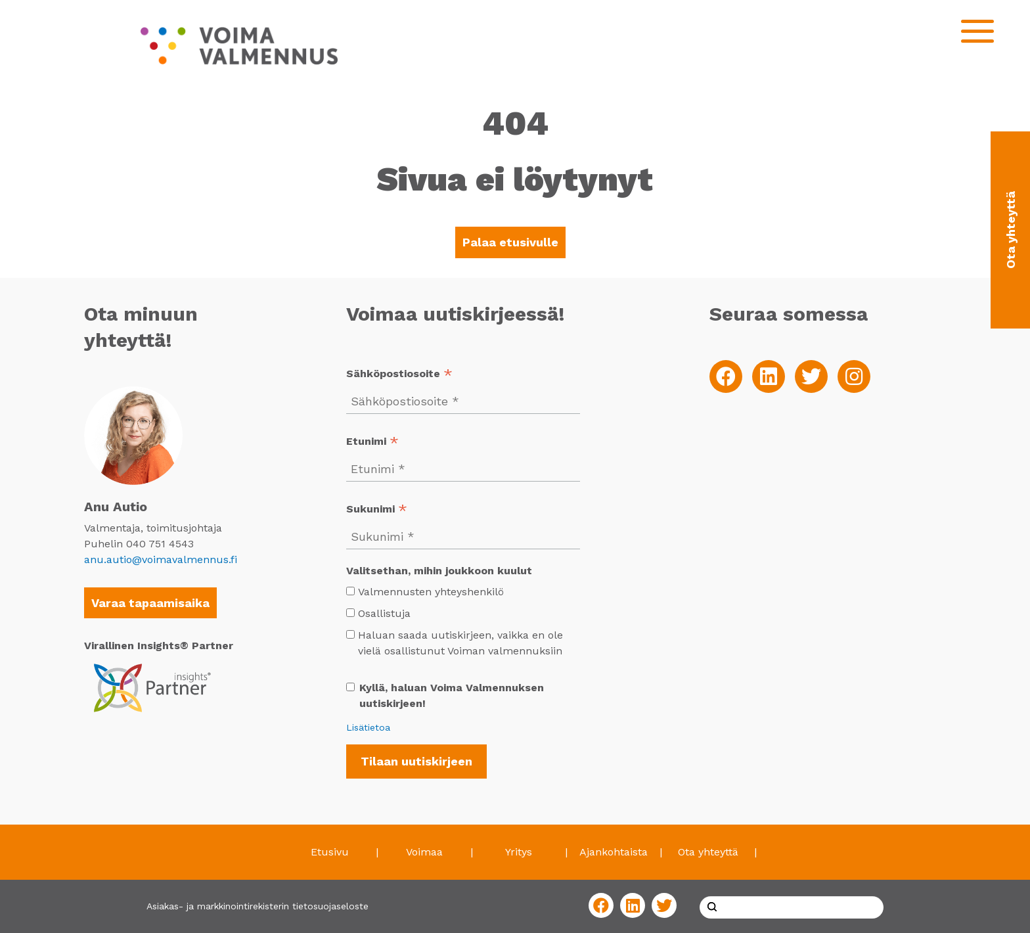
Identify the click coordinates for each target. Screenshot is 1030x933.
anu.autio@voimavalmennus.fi (160, 559)
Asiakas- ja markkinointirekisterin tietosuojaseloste (257, 906)
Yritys (518, 852)
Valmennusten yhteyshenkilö (431, 591)
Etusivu (330, 852)
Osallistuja (384, 613)
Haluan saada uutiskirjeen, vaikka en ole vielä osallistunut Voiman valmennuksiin (454, 643)
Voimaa (424, 852)
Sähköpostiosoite (399, 375)
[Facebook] (725, 376)
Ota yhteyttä (708, 852)
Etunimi (372, 442)
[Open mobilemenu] (977, 31)
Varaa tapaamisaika (150, 603)
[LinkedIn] (768, 376)
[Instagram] (854, 376)
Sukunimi (376, 510)
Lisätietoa (368, 727)
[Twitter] (811, 376)
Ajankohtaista (613, 852)
